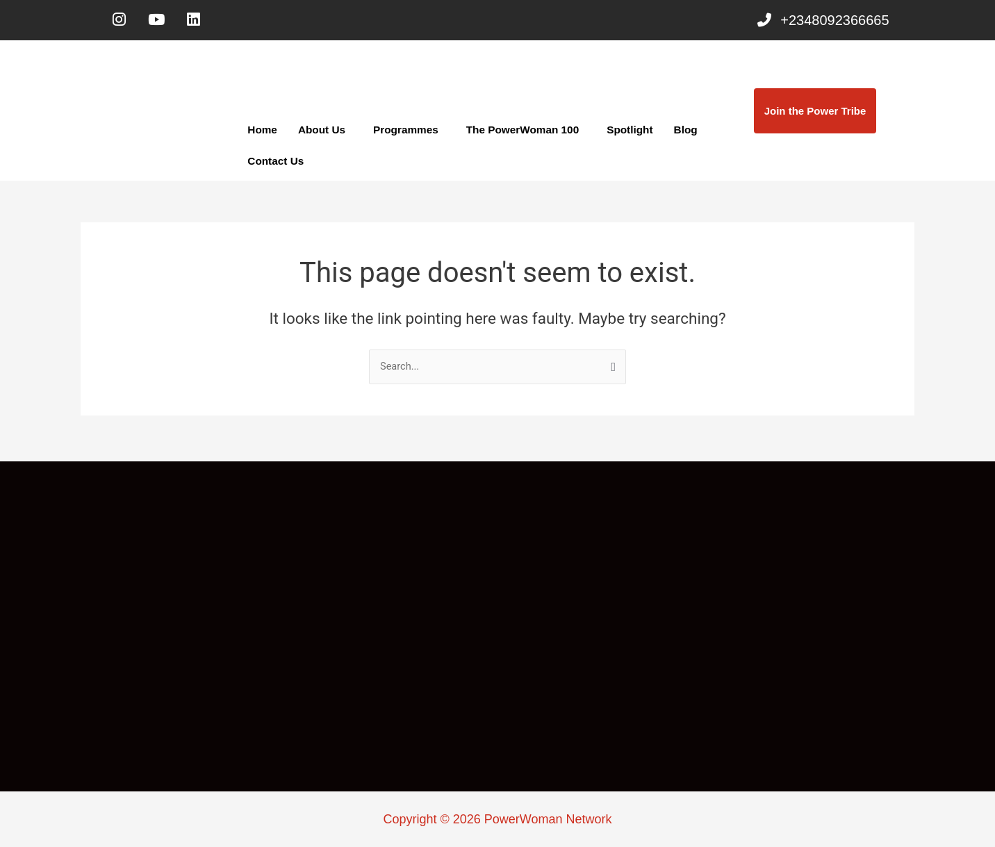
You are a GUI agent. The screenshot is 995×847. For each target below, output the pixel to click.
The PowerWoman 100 (518, 133)
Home (262, 133)
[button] (324, 133)
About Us (320, 133)
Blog (678, 133)
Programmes (404, 133)
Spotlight (623, 133)
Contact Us (274, 164)
